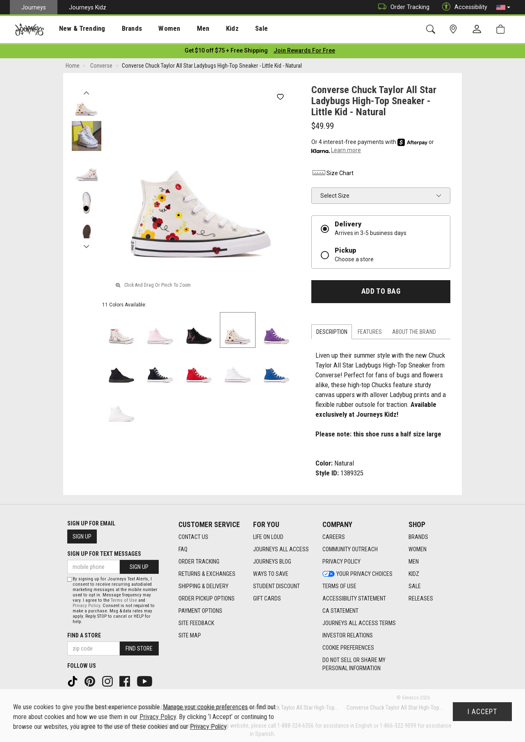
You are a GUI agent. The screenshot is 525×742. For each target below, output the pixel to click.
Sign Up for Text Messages (104, 552)
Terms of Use (124, 598)
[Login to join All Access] (226, 49)
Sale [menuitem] (237, 29)
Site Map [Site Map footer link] (189, 634)
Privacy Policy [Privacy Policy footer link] (341, 560)
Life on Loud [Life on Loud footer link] (268, 535)
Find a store (84, 633)
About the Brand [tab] (414, 330)
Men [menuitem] (184, 29)
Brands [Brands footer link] (418, 535)
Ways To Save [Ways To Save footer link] (270, 572)
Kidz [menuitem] (211, 29)
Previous (86, 89)
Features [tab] (370, 330)
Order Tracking (401, 7)
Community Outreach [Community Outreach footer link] (350, 548)
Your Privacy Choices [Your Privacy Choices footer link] (357, 572)
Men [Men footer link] (414, 560)
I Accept (482, 712)
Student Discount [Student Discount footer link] (276, 585)
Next (86, 243)
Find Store (139, 647)
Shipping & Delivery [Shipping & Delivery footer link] (203, 585)
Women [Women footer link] (418, 548)
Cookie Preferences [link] (348, 646)
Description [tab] (331, 330)
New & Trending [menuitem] (75, 29)
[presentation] (76, 28)
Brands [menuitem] (120, 29)
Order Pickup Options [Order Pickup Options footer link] (206, 597)
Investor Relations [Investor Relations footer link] (347, 634)
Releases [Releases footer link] (421, 597)
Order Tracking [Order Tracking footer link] (198, 560)
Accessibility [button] (462, 7)
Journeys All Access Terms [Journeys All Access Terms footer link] (359, 622)
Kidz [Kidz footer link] (414, 572)
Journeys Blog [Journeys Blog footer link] (272, 560)
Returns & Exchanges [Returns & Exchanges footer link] (206, 572)
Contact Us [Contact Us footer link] (193, 535)
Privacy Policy (86, 604)
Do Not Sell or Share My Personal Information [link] (354, 662)
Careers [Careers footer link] (333, 535)
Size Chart (332, 172)
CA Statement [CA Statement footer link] (340, 609)
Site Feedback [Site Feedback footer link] (196, 622)
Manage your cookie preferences (205, 707)
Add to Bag (380, 290)
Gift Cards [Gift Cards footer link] (267, 597)
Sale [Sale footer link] (415, 585)
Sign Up (82, 535)
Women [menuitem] (154, 29)
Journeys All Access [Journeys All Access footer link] (281, 548)
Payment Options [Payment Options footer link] (200, 609)
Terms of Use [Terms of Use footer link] (339, 585)
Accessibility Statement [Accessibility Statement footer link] (354, 597)
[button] (503, 7)
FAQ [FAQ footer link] (182, 548)
